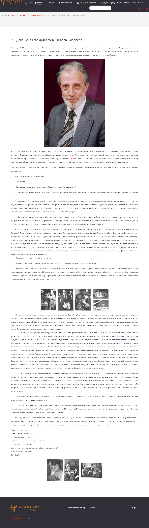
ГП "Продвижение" (17, 519)
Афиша (92, 508)
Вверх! (135, 508)
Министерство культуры (77, 508)
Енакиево (72, 158)
